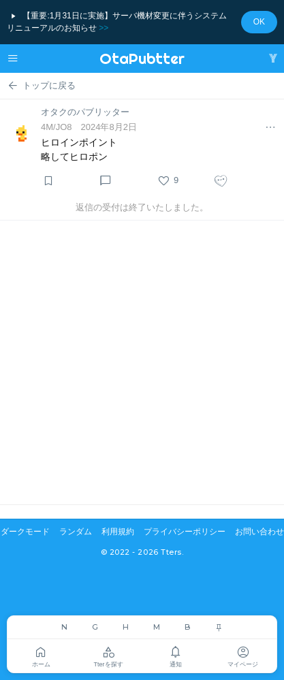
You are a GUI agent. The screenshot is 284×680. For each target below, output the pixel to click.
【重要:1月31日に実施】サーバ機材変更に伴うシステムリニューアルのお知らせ (117, 21)
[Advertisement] (142, 362)
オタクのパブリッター (85, 112)
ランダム (75, 531)
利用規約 (117, 531)
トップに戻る (41, 86)
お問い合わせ (259, 531)
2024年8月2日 (109, 127)
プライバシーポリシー (184, 531)
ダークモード (25, 531)
